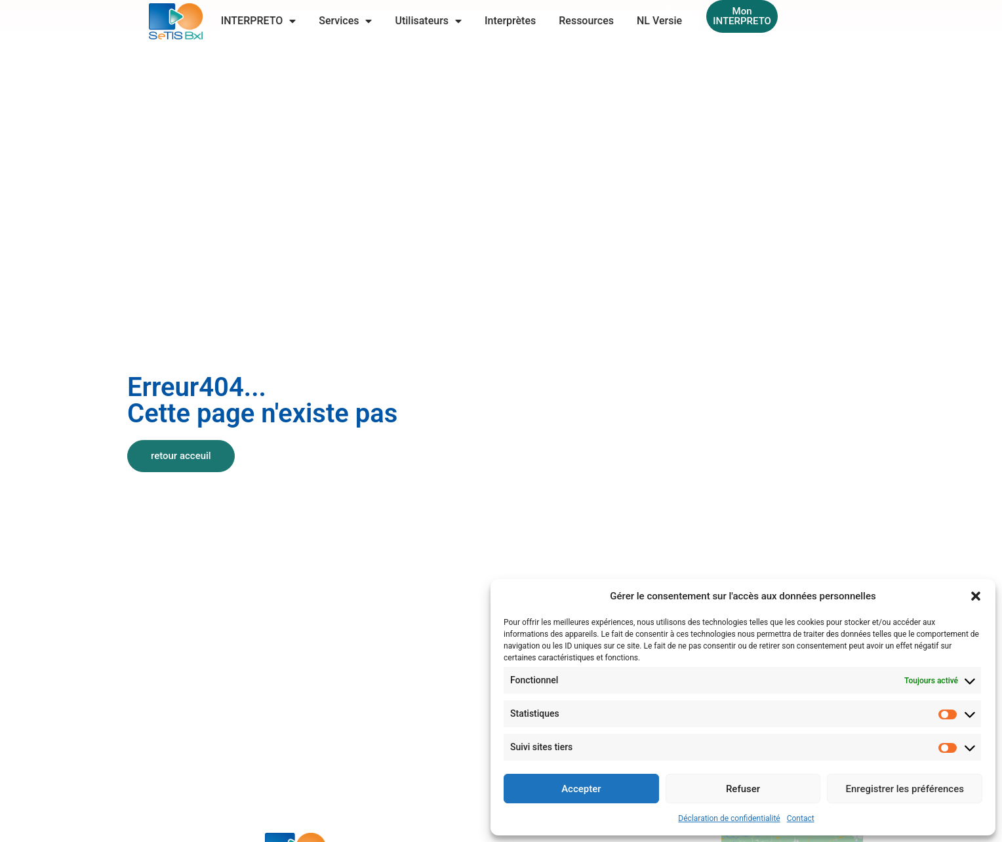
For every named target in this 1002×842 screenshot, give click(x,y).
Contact (800, 818)
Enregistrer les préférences (904, 789)
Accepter (581, 789)
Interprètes (510, 20)
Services (345, 21)
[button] (975, 596)
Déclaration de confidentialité (729, 818)
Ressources (586, 20)
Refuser (743, 789)
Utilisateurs (428, 21)
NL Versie (659, 20)
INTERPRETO (258, 21)
